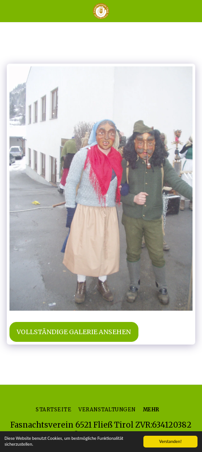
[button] (10, 10)
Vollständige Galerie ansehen (74, 332)
